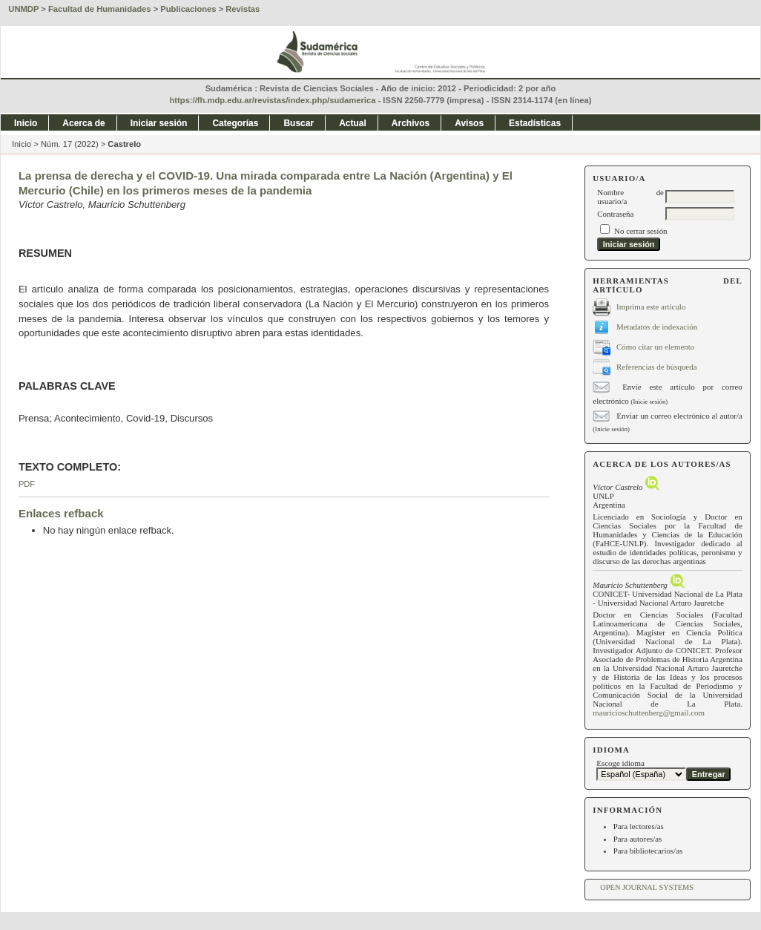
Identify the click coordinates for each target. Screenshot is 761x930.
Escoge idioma (620, 763)
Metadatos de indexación (656, 325)
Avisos (469, 123)
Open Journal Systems (647, 887)
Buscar (298, 123)
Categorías (235, 123)
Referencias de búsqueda (656, 365)
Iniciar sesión (159, 123)
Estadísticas (535, 123)
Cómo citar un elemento (655, 345)
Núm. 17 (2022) (70, 144)
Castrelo (124, 144)
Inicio (25, 123)
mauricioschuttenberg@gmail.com (649, 712)
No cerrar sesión (640, 230)
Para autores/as (637, 838)
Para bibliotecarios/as (648, 850)
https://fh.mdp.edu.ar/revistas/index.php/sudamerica (273, 100)
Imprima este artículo (650, 305)
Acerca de (83, 123)
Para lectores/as (638, 826)
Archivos (410, 123)
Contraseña (615, 213)
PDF (27, 483)
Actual (352, 123)
